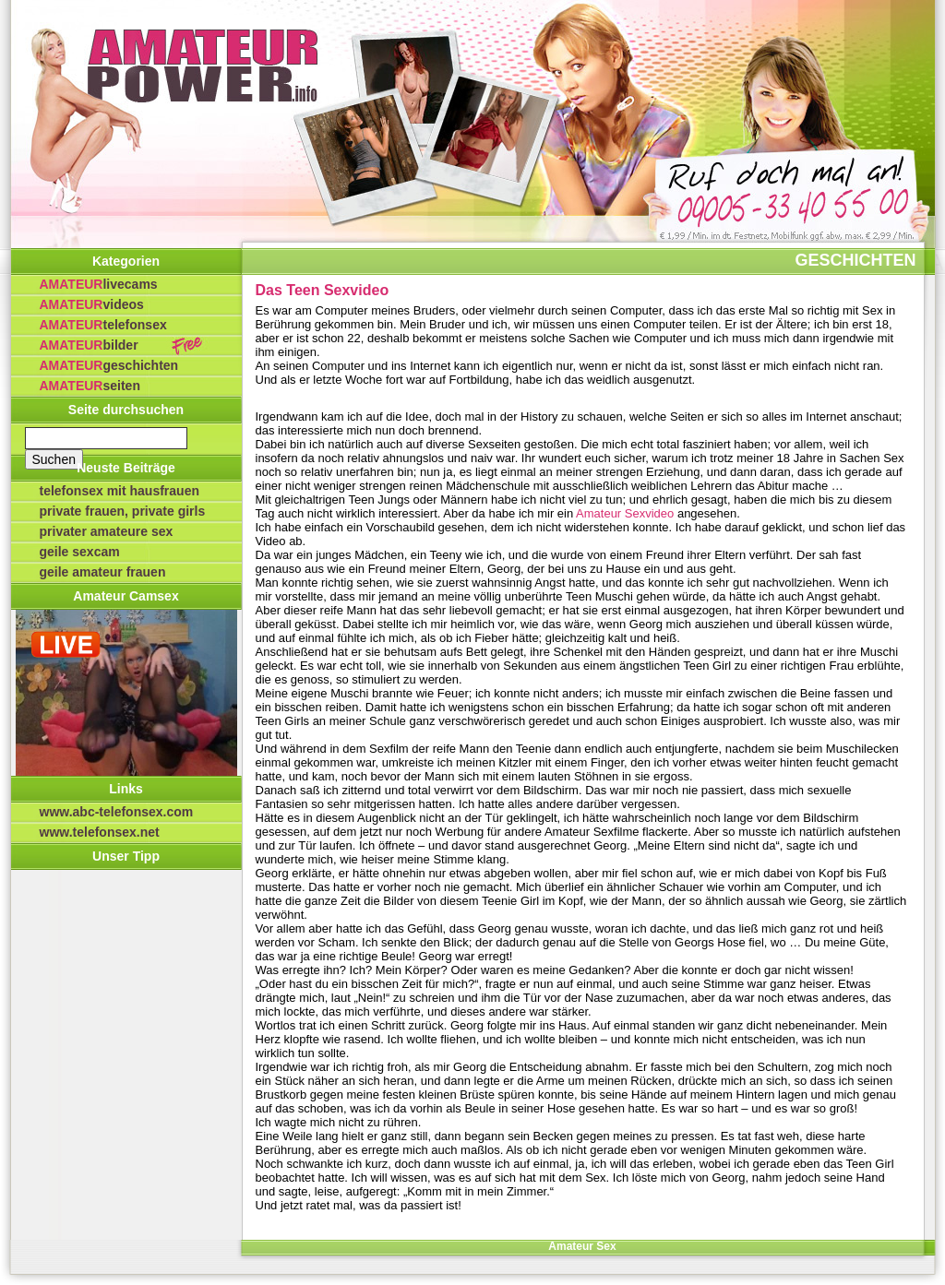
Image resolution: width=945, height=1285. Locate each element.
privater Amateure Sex (106, 531)
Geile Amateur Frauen (103, 572)
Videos (92, 304)
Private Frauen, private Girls (123, 511)
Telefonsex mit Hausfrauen (120, 490)
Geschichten (109, 365)
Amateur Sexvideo (625, 513)
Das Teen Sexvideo (322, 290)
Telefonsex (103, 324)
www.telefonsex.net (100, 832)
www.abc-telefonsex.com (117, 811)
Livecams (99, 284)
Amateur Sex (582, 1246)
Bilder (89, 345)
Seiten (90, 385)
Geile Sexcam (80, 551)
